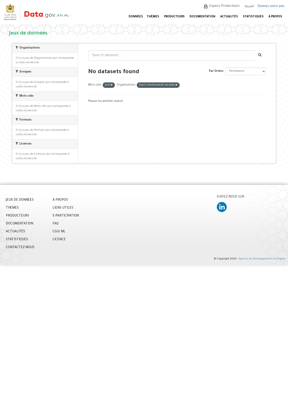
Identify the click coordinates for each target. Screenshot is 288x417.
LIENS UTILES (63, 208)
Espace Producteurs (224, 6)
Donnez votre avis (271, 6)
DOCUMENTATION (202, 17)
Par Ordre (216, 71)
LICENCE (59, 240)
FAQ (56, 224)
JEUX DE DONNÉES (20, 200)
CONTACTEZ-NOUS (20, 247)
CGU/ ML (59, 232)
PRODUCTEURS (174, 17)
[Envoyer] (260, 56)
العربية (249, 6)
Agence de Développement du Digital (262, 259)
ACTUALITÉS (229, 17)
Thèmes (153, 17)
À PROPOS (275, 17)
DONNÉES (136, 17)
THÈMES (12, 208)
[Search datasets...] (171, 55)
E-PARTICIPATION (66, 216)
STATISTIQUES (253, 17)
